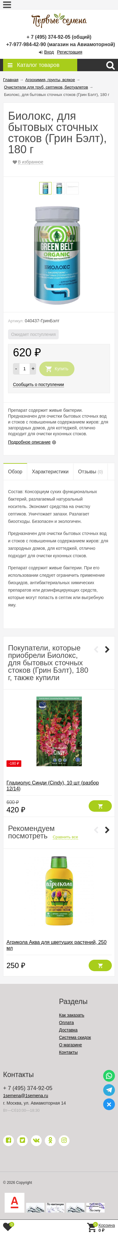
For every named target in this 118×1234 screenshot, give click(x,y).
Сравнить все (65, 837)
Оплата (66, 1022)
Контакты (68, 1052)
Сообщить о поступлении (38, 384)
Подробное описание (29, 442)
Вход (49, 52)
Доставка (68, 1030)
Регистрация (69, 52)
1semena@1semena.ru (25, 1095)
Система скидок (75, 1037)
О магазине (70, 1044)
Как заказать (71, 1015)
